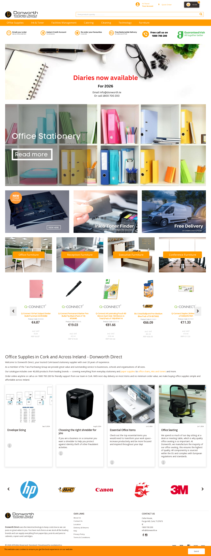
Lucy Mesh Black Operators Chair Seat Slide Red (36, 314)
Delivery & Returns (81, 527)
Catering (89, 22)
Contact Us (78, 521)
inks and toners (158, 371)
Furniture (144, 22)
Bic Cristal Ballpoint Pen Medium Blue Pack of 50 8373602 (186, 314)
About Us (77, 518)
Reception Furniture (80, 254)
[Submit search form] (201, 14)
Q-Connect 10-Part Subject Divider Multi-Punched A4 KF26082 (73, 314)
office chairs (144, 371)
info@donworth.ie (149, 530)
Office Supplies (15, 22)
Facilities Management (63, 22)
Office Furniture (29, 254)
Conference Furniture (182, 254)
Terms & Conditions (82, 537)
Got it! (196, 551)
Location (77, 524)
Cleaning (106, 22)
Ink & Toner (37, 22)
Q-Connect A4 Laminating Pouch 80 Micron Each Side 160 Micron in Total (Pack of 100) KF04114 (148, 316)
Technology (125, 22)
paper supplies (128, 371)
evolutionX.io (56, 545)
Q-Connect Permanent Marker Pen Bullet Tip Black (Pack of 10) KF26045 (111, 316)
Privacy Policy (79, 534)
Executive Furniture (131, 254)
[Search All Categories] (140, 14)
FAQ (75, 531)
